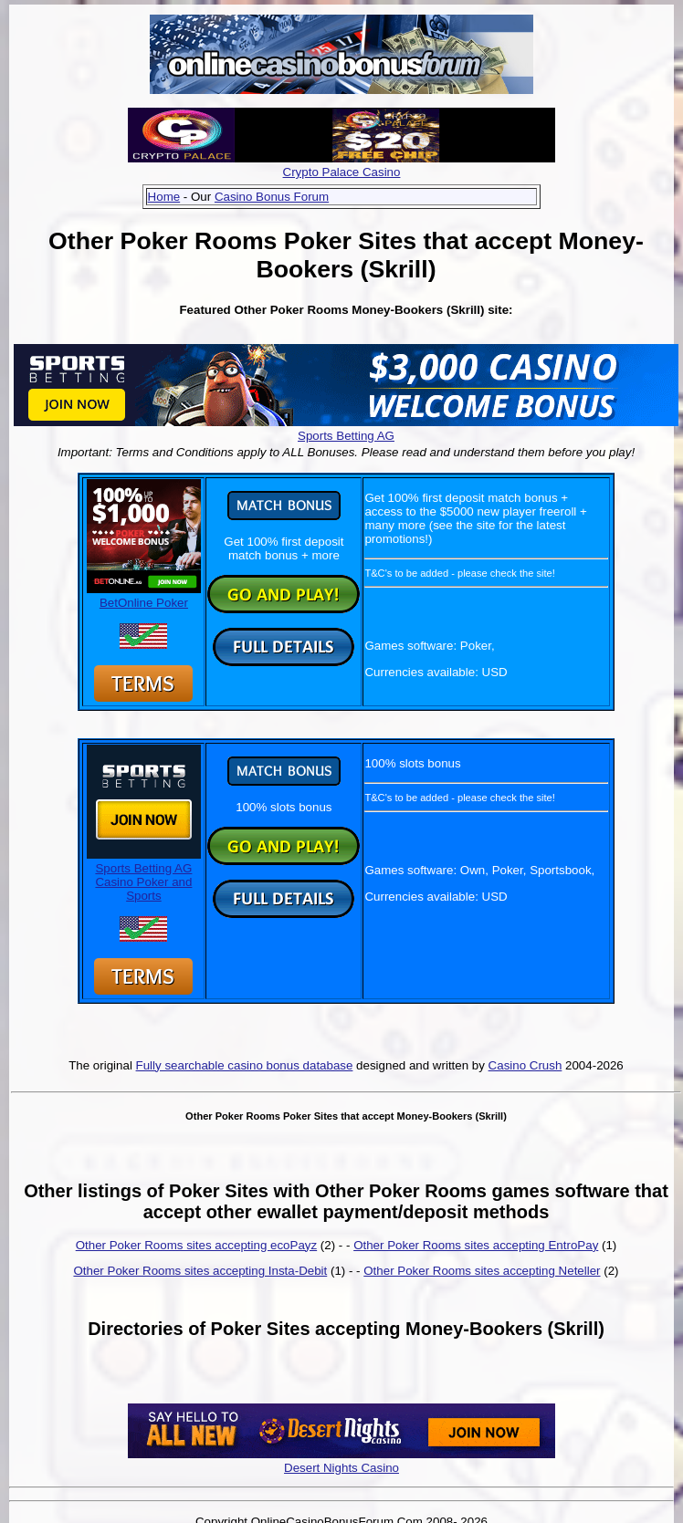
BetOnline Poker (144, 596)
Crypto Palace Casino (342, 172)
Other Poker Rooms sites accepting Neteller (481, 1271)
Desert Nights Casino (341, 1468)
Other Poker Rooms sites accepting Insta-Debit (200, 1271)
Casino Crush (525, 1065)
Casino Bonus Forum (272, 196)
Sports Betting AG (346, 436)
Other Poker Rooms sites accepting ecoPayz (196, 1245)
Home (164, 196)
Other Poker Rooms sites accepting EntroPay (475, 1245)
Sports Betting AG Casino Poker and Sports (144, 875)
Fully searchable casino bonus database (244, 1065)
